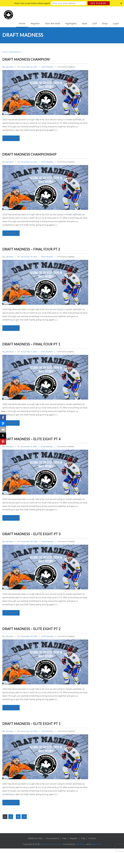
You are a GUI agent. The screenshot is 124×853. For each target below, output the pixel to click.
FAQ (83, 843)
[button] (62, 3)
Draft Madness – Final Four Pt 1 (43, 345)
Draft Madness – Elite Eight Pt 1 (43, 727)
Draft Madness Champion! (36, 59)
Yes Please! (99, 3)
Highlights (70, 23)
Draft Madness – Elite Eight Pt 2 (43, 631)
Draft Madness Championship (40, 154)
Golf (94, 23)
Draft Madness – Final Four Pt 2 (43, 249)
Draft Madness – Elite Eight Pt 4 (43, 440)
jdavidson (10, 67)
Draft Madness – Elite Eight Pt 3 (43, 536)
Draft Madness (14, 52)
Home (22, 23)
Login (116, 23)
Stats (84, 23)
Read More (11, 138)
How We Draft (52, 23)
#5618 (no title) (35, 843)
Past (64, 843)
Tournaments (52, 843)
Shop (105, 23)
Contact (92, 843)
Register (35, 23)
